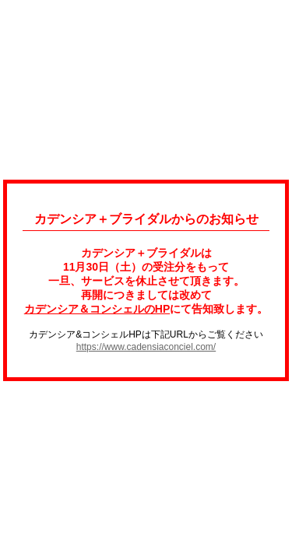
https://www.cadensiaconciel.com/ (146, 346)
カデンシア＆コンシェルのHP (97, 309)
